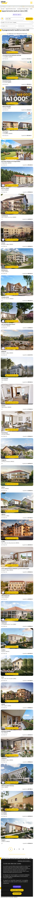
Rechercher (29, 18)
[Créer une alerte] (17, 15)
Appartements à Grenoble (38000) (9, 897)
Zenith (3, 704)
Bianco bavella (7, 106)
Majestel (3, 351)
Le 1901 (3, 541)
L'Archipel (5, 132)
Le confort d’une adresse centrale (12, 55)
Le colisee (4, 813)
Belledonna (4, 270)
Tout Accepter (17, 893)
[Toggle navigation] (31, 2)
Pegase (3, 840)
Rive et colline (5, 188)
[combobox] (17, 22)
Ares (2, 677)
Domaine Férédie (6, 731)
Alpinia (3, 514)
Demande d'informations (12, 52)
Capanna (4, 758)
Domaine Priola (7, 81)
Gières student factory (7, 785)
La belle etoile (5, 297)
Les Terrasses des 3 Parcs (8, 324)
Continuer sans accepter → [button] (24, 861)
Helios (3, 487)
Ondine (3, 650)
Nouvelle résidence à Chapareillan (10, 161)
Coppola (3, 460)
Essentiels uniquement (17, 890)
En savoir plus (17, 886)
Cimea (3, 243)
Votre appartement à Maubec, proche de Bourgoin (15, 568)
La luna (3, 406)
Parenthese (4, 433)
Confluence (4, 216)
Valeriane (4, 623)
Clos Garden (4, 378)
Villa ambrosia (5, 595)
